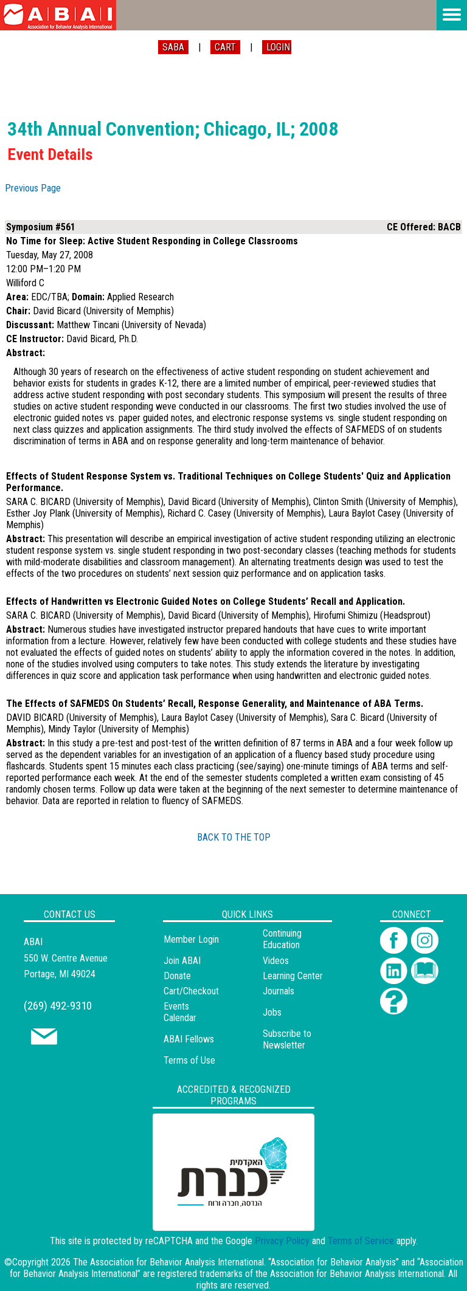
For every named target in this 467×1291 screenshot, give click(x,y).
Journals (278, 991)
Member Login (191, 939)
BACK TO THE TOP (234, 837)
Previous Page (33, 188)
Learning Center (293, 976)
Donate (177, 976)
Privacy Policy (282, 1241)
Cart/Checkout (191, 991)
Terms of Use (189, 1060)
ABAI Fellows (189, 1039)
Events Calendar (180, 1012)
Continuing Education (282, 939)
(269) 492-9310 (58, 1006)
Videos (276, 960)
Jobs (272, 1012)
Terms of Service (361, 1241)
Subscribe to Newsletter (287, 1039)
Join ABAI (182, 960)
